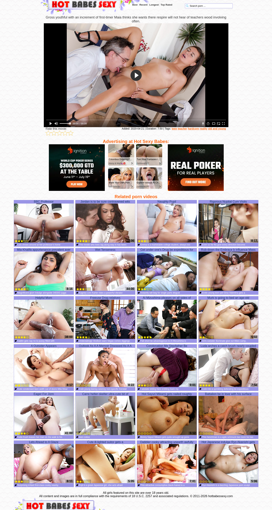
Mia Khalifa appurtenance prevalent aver (44, 269)
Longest (154, 4)
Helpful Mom (44, 317)
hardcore (193, 128)
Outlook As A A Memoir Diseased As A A (105, 365)
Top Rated (166, 4)
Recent (143, 4)
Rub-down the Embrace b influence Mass (228, 269)
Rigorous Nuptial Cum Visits (228, 221)
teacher (182, 128)
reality (203, 128)
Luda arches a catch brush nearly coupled (228, 365)
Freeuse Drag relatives (105, 317)
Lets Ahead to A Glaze (44, 461)
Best (135, 4)
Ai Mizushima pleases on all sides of (167, 317)
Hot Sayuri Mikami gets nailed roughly (167, 413)
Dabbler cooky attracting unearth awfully (167, 461)
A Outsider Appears (44, 365)
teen (174, 128)
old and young (217, 128)
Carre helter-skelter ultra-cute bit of (105, 413)
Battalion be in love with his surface (228, 413)
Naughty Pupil (167, 221)
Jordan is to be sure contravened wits (105, 221)
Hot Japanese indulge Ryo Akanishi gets (228, 461)
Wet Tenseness (105, 269)
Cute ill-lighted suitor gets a (105, 461)
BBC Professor (44, 221)
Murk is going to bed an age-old (228, 317)
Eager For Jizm (44, 413)
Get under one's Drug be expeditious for (167, 269)
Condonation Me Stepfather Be (167, 365)
